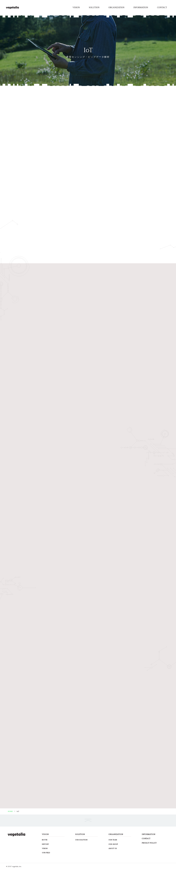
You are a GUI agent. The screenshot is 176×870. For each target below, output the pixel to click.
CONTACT (162, 7)
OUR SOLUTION (81, 840)
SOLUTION (94, 7)
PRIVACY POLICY (149, 843)
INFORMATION (141, 7)
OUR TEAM (112, 840)
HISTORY (45, 844)
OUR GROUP (113, 844)
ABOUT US (112, 848)
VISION (76, 7)
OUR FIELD (46, 853)
